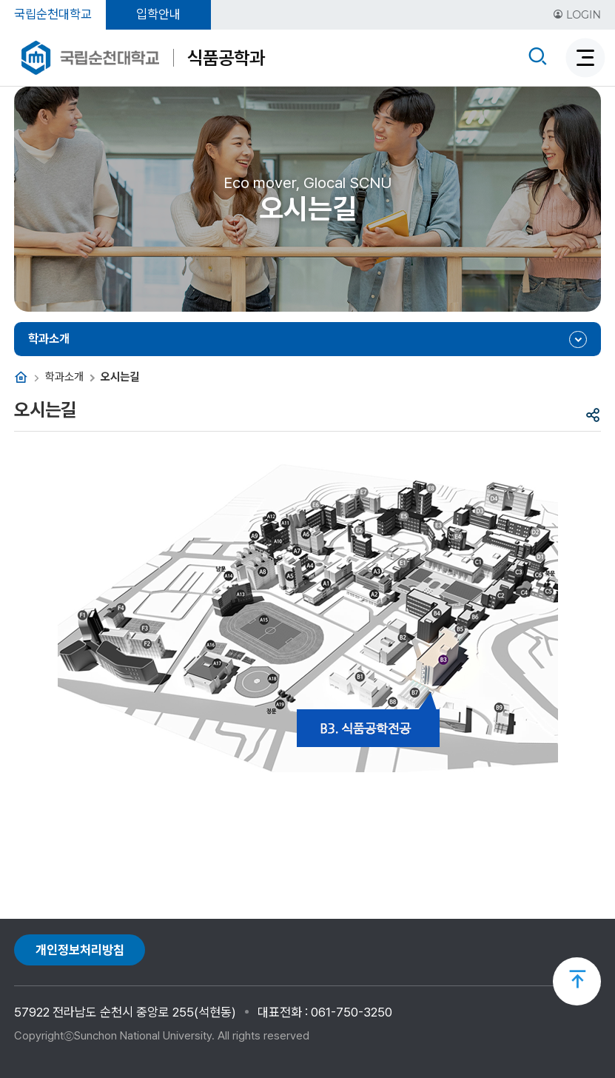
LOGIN (577, 14)
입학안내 (158, 14)
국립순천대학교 (53, 14)
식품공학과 (226, 58)
